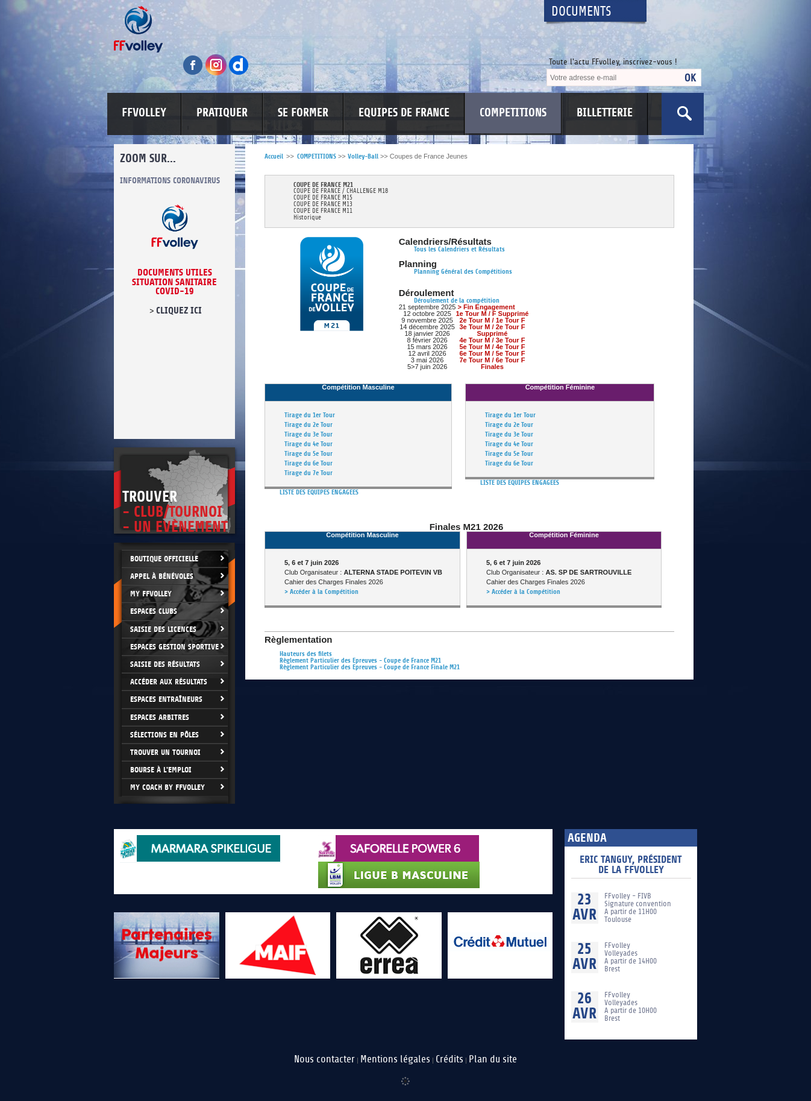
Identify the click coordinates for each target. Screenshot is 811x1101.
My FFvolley (151, 593)
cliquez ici (179, 310)
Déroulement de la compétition (456, 300)
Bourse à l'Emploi (161, 769)
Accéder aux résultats (168, 681)
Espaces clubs (153, 611)
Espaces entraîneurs (166, 699)
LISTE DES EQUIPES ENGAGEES (319, 492)
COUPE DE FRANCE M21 (323, 184)
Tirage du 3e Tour (308, 434)
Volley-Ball (363, 156)
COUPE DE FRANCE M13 (322, 204)
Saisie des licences (163, 629)
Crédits (449, 1059)
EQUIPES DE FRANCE (404, 112)
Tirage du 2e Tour (308, 425)
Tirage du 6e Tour (308, 463)
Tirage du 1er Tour (309, 415)
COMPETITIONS (513, 112)
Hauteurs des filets (306, 654)
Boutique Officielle (164, 558)
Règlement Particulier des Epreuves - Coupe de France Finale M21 (370, 667)
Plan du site (493, 1059)
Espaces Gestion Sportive (174, 646)
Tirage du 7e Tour (308, 473)
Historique (307, 218)
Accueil (274, 156)
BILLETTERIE (605, 112)
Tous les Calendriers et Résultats (459, 249)
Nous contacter (324, 1059)
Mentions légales (395, 1059)
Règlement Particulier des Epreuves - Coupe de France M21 (360, 660)
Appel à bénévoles (161, 576)
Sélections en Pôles (164, 734)
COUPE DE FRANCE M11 (322, 211)
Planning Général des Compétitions (463, 272)
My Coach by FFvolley (167, 787)
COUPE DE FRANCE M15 (322, 198)
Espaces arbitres (159, 717)
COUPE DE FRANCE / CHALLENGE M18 (340, 191)
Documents (581, 11)
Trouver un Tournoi (165, 752)
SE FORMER (303, 112)
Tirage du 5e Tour (308, 454)
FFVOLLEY (144, 112)
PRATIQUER (222, 112)
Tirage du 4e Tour (308, 444)
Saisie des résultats (165, 664)
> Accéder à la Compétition (321, 592)
